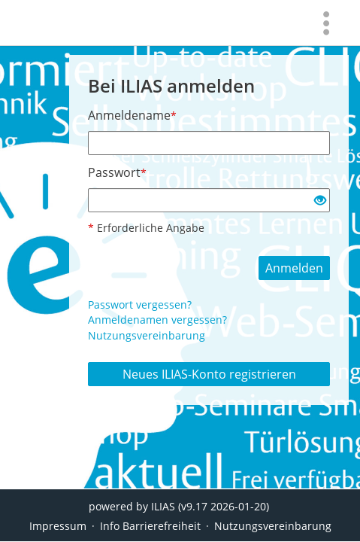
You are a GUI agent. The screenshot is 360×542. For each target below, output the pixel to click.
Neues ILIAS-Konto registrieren (209, 374)
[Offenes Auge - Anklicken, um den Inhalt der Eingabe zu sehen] (320, 201)
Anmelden (294, 268)
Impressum (57, 526)
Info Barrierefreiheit (150, 526)
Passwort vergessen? (140, 304)
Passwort (117, 172)
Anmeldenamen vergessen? (157, 319)
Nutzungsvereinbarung (146, 335)
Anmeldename (132, 115)
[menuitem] (326, 22)
